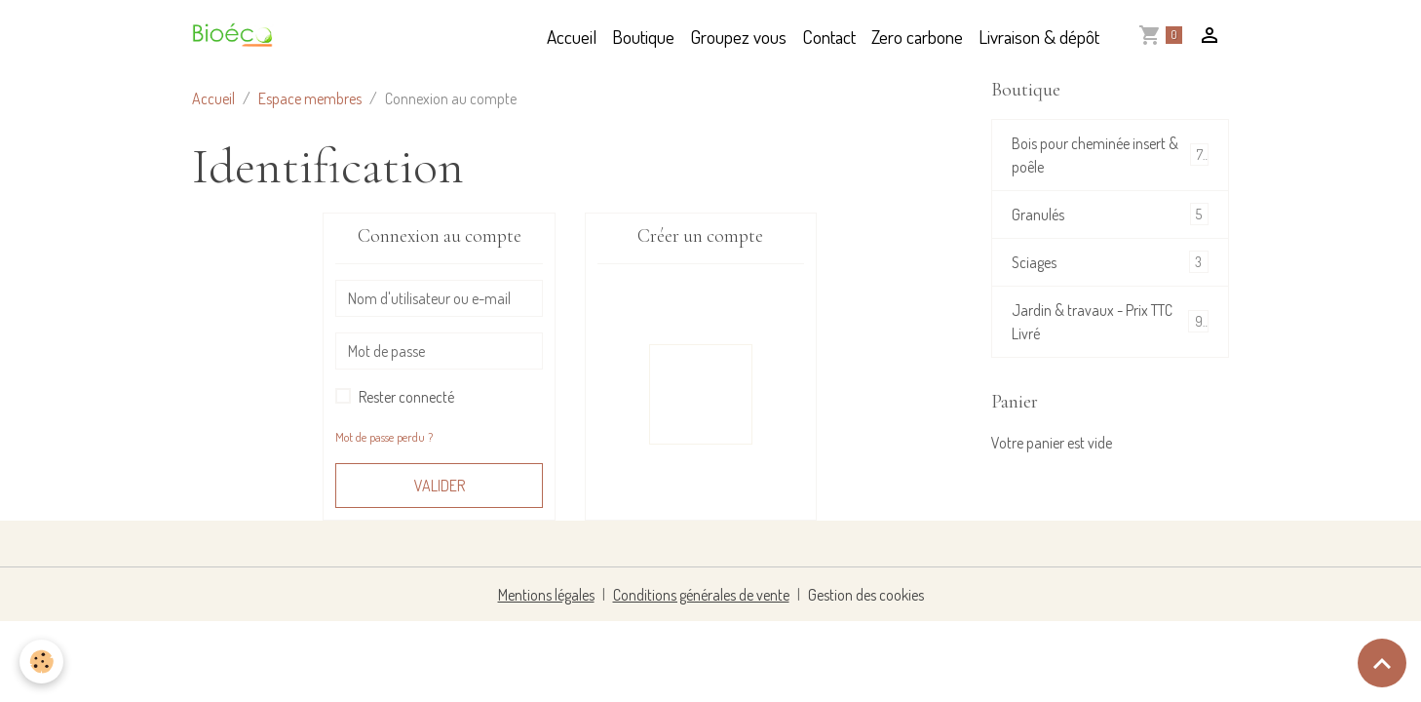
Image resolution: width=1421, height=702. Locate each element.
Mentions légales (546, 594)
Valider (439, 485)
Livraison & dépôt (1039, 36)
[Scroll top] (1382, 663)
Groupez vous (738, 36)
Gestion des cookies (866, 594)
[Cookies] (41, 661)
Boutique (643, 36)
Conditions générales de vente (701, 594)
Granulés (1110, 214)
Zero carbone (917, 36)
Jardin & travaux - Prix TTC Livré (1110, 321)
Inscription (700, 394)
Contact (829, 36)
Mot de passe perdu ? (384, 437)
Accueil (571, 36)
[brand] (237, 37)
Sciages (1110, 262)
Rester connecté (406, 397)
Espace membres (310, 98)
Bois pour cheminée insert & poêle (1110, 155)
